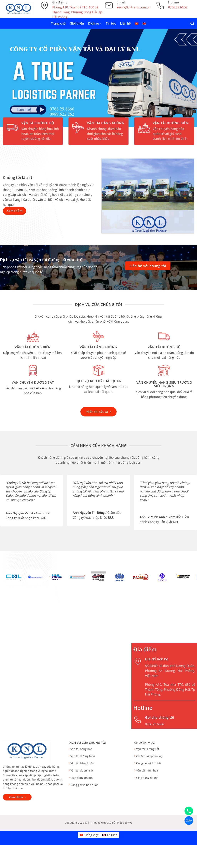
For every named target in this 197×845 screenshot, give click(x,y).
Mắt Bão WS (124, 822)
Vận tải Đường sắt (147, 749)
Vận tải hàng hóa (81, 749)
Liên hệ (125, 23)
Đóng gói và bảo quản (84, 785)
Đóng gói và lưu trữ (148, 763)
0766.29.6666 (154, 724)
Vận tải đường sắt (81, 770)
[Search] (192, 23)
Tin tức (111, 23)
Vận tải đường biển (82, 756)
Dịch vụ (95, 23)
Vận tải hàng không (82, 763)
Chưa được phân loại (149, 756)
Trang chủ (58, 23)
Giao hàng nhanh (81, 778)
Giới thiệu (77, 23)
